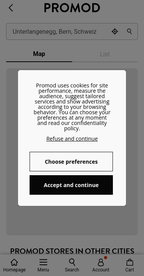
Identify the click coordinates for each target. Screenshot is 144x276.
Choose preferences (71, 161)
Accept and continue (71, 185)
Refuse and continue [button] (72, 138)
